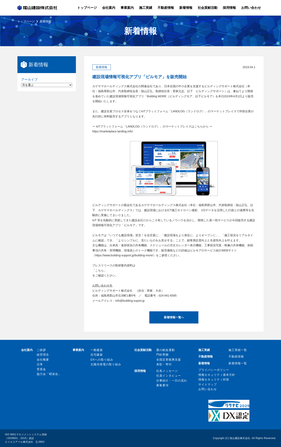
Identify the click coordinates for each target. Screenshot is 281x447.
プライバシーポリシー (213, 369)
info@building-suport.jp (130, 300)
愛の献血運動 (165, 350)
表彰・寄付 (164, 364)
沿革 (40, 364)
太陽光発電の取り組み (105, 364)
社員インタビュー (168, 375)
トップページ (26, 21)
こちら (99, 270)
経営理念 (43, 354)
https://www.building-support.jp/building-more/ (124, 255)
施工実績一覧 (237, 350)
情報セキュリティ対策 (213, 379)
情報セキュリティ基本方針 (216, 374)
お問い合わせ (207, 389)
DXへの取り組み (101, 359)
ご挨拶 (41, 350)
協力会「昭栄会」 (49, 374)
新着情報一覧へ (174, 317)
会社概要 (43, 359)
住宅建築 (96, 354)
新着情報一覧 (237, 363)
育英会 (41, 369)
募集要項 (162, 385)
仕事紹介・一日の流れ (171, 380)
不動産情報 (236, 356)
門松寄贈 (162, 354)
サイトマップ (207, 384)
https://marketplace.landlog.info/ (112, 131)
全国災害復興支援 (168, 359)
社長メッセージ (167, 370)
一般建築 (96, 350)
